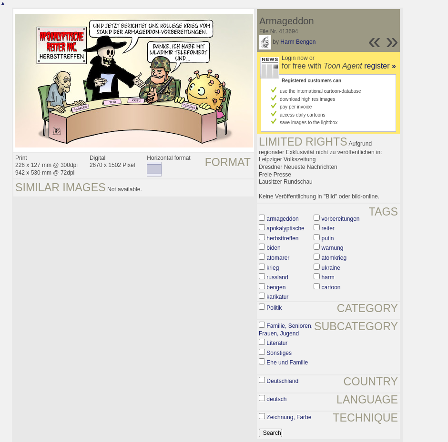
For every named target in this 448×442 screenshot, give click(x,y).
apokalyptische (285, 228)
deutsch (276, 399)
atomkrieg (333, 258)
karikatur (277, 297)
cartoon (330, 287)
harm (327, 277)
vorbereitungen (340, 219)
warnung (332, 248)
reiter (327, 228)
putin (327, 238)
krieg (272, 268)
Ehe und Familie (287, 362)
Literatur (276, 343)
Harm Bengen (298, 42)
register (380, 66)
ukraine (330, 268)
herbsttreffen (282, 238)
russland (277, 277)
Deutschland (282, 381)
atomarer (277, 258)
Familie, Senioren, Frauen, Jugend (286, 330)
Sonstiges (279, 353)
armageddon (282, 219)
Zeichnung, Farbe (288, 417)
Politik (274, 307)
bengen (275, 287)
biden (273, 248)
